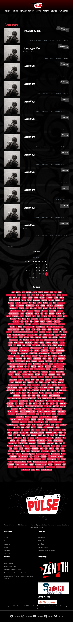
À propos (46, 11)
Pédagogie (27, 448)
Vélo (42, 313)
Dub (55, 292)
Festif (33, 395)
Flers (31, 456)
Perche (57, 427)
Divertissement (45, 451)
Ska (50, 316)
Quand (10, 435)
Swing (60, 377)
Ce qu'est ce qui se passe (42, 454)
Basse (34, 372)
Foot (46, 448)
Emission (55, 332)
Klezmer (31, 401)
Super (60, 432)
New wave (21, 379)
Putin (60, 443)
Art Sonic (21, 308)
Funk (29, 295)
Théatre (54, 319)
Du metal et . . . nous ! (58, 366)
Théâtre (49, 345)
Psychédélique (37, 364)
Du (25, 366)
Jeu (13, 454)
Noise (22, 329)
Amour (63, 451)
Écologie (26, 337)
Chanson (55, 337)
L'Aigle (57, 334)
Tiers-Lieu (10, 303)
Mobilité (42, 321)
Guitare (30, 409)
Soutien (20, 372)
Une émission (32, 443)
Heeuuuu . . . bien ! (22, 443)
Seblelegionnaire (20, 361)
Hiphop (15, 297)
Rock (23, 292)
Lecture (48, 409)
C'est (28, 435)
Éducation (34, 361)
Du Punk (29, 300)
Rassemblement (60, 350)
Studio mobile (33, 353)
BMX (52, 424)
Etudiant (29, 356)
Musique (42, 297)
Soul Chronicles (43, 538)
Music (23, 356)
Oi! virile (36, 387)
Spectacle (34, 393)
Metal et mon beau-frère (28, 398)
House (24, 295)
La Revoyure (49, 361)
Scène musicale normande (37, 432)
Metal (59, 292)
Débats (56, 297)
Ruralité (12, 326)
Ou (54, 361)
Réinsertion (49, 393)
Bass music (44, 395)
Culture (18, 292)
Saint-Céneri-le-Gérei (13, 329)
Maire (49, 358)
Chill (10, 297)
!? (57, 361)
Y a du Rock (14, 409)
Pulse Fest (25, 340)
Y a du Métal (48, 406)
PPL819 (19, 326)
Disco (46, 313)
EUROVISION (18, 382)
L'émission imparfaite (27, 374)
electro (59, 41)
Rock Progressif (52, 459)
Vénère (9, 334)
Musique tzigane (61, 398)
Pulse (61, 361)
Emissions (9, 446)
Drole (64, 464)
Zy (37, 606)
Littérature (38, 337)
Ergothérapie (62, 390)
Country (28, 329)
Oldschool (51, 313)
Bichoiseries (56, 329)
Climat (12, 361)
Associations (36, 385)
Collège (29, 345)
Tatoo (29, 364)
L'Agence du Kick (32, 31)
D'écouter (33, 435)
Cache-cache (57, 464)
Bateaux (12, 440)
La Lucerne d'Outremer (14, 356)
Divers (54, 295)
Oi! (19, 297)
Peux (16, 403)
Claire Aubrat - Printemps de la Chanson (17, 573)
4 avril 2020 (64, 206)
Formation (35, 324)
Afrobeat (61, 379)
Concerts (63, 446)
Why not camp (29, 313)
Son (32, 369)
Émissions (15, 11)
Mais (18, 435)
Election (38, 430)
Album (57, 446)
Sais (30, 403)
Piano (19, 377)
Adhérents (7, 554)
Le (14, 427)
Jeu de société (12, 443)
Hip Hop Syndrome (10, 566)
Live (31, 308)
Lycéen (62, 448)
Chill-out (41, 377)
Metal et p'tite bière (54, 395)
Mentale (40, 427)
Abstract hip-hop (13, 350)
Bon (56, 435)
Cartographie (10, 406)
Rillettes (52, 348)
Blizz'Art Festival (58, 305)
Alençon (37, 313)
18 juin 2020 (65, 82)
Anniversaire (35, 448)
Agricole (12, 393)
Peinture (9, 438)
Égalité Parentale (40, 326)
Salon (57, 448)
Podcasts (23, 11)
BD (31, 350)
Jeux (50, 337)
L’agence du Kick (32, 48)
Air (47, 430)
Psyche (59, 316)
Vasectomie (57, 321)
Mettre (35, 403)
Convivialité (46, 446)
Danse (38, 329)
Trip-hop (30, 297)
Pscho (42, 379)
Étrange (63, 459)
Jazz (19, 319)
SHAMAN (36, 321)
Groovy (64, 295)
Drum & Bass (18, 358)
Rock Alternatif (23, 401)
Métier (26, 321)
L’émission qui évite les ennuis (16, 324)
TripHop (30, 422)
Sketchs (10, 467)
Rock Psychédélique (24, 350)
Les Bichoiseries (30, 305)
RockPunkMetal (17, 438)
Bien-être (17, 374)
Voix (30, 372)
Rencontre (60, 382)
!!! (63, 443)
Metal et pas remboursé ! (14, 398)
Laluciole (63, 387)
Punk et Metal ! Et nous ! (21, 464)
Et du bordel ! (62, 337)
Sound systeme (14, 401)
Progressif (55, 342)
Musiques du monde (14, 300)
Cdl (18, 353)
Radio (34, 303)
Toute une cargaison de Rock (27, 411)
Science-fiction (11, 390)
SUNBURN (63, 334)
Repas (52, 446)
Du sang (52, 350)
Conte (34, 316)
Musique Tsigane (39, 401)
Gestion (43, 385)
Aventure (33, 419)
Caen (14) (49, 440)
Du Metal (9, 332)
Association (13, 319)
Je (41, 414)
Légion (10, 462)
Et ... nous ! (55, 406)
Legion (20, 337)
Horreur (44, 329)
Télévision (10, 374)
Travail (43, 345)
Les (50, 430)
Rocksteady (15, 316)
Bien (41, 340)
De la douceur (44, 350)
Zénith (23, 451)
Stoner (9, 337)
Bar (57, 403)
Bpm (48, 390)
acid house (39, 41)
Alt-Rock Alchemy (43, 547)
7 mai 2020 (65, 188)
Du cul (36, 332)
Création (15, 432)
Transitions (26, 446)
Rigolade (37, 374)
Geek (54, 308)
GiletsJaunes (13, 456)
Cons (63, 374)
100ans (8, 316)
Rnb (14, 345)
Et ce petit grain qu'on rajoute (21, 369)
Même (23, 435)
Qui (14, 435)
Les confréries (57, 430)
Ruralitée (54, 417)
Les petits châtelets (46, 469)
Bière (40, 308)
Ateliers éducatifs (24, 348)
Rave (65, 332)
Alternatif (44, 300)
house (31, 41)
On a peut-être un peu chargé (55, 456)
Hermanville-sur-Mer (56, 353)
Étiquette (21, 403)
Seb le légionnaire (23, 456)
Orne (28, 319)
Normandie (10, 358)
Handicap (33, 366)
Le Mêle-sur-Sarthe (32, 334)
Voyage (41, 356)
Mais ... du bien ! (61, 303)
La (54, 398)
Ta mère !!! (31, 414)
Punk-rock (27, 417)
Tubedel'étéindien (58, 393)
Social (33, 329)
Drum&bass (34, 377)
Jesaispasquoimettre (40, 464)
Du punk (9, 369)
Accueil (7, 11)
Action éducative (13, 340)
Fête (61, 332)
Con (44, 435)
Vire (40, 334)
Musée (48, 369)
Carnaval (13, 353)
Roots (19, 295)
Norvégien (23, 385)
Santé (49, 329)
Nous (32, 438)
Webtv (37, 469)
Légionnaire (52, 374)
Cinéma (12, 305)
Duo (39, 372)
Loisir (35, 308)
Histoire (49, 295)
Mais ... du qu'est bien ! (19, 462)
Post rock (54, 382)
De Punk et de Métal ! (13, 411)
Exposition (23, 440)
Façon (39, 435)
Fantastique (16, 395)
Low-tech (47, 424)
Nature (10, 342)
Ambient (55, 379)
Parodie (18, 393)
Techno (39, 303)
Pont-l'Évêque (28, 342)
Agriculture (20, 366)
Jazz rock (47, 382)
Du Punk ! (33, 427)
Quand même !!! (61, 411)
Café (29, 390)
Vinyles (54, 316)
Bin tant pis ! (10, 403)
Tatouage (37, 311)
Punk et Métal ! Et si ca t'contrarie (54, 401)
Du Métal (45, 303)
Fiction (64, 430)
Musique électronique (51, 419)
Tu (26, 403)
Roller (33, 424)
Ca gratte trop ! (55, 454)
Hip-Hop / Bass (19, 417)
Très (15, 467)
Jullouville (47, 319)
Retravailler (35, 319)
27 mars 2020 (64, 223)
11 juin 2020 (65, 100)
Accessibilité (50, 443)
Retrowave (48, 379)
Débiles (58, 374)
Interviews (27, 430)
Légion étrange (20, 406)
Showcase (45, 364)
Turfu (22, 427)
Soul (37, 295)
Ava (43, 409)
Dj (51, 377)
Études (54, 345)
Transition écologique (60, 364)
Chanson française (15, 311)
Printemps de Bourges (51, 432)
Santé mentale (35, 451)
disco (45, 41)
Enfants (55, 356)
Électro (28, 361)
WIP (63, 300)
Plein (43, 430)
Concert (45, 337)
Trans (37, 414)
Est (65, 432)
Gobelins (18, 454)
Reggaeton (48, 366)
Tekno (49, 356)
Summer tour (24, 353)
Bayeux (42, 342)
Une (38, 340)
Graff (32, 379)
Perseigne (48, 332)
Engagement (23, 422)
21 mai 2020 (65, 153)
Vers (18, 427)
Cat (31, 321)
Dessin (19, 345)
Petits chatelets (25, 469)
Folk (54, 303)
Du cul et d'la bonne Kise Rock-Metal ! (23, 332)
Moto (41, 448)
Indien (32, 469)
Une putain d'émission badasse (56, 462)
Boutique (54, 11)
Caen (18, 440)
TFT (20, 340)
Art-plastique (22, 409)
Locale (54, 414)
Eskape (17, 451)
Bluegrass (62, 435)
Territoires (33, 446)
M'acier (48, 414)
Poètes (24, 390)
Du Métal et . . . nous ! (12, 424)
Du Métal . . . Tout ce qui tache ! (48, 324)
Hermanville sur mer (44, 353)
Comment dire (41, 443)
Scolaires (41, 332)
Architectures (17, 446)
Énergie (50, 464)
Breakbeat (13, 377)
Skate (57, 424)
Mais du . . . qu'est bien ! (51, 340)
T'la (40, 403)
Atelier (41, 382)
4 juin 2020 (64, 117)
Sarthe (18, 390)
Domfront (48, 342)
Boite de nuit (61, 385)
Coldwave (62, 342)
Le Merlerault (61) (58, 440)
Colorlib (51, 606)
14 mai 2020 (65, 170)
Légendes (51, 300)
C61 (28, 366)
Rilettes (52, 403)
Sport (23, 311)
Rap (38, 316)
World (37, 305)
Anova (51, 364)
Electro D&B (52, 311)
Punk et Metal (61, 358)
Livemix (60, 419)
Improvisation (59, 372)
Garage (62, 297)
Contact (38, 11)
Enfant (28, 393)
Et (28, 438)
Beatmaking (26, 377)
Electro (35, 292)
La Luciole (24, 303)
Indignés (30, 459)
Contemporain (13, 379)
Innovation (43, 456)
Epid (52, 390)
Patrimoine (40, 366)
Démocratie (37, 459)
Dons (10, 448)
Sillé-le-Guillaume (50, 467)
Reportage (12, 366)
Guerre (21, 387)
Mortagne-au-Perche (48, 334)
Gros (24, 438)
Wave (37, 379)
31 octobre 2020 (64, 46)
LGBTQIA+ (36, 350)
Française (41, 361)
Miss (33, 430)
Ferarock (24, 297)
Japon (41, 319)
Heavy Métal (11, 414)
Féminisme (60, 319)
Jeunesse (59, 311)
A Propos (7, 551)
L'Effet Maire (61, 324)
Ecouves (36, 342)
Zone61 (28, 424)
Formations (61, 345)
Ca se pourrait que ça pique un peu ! (17, 459)
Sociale (29, 462)
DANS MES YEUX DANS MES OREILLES (20, 419)
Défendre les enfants (28, 326)
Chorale (15, 448)
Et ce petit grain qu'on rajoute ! (26, 467)
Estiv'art (63, 329)
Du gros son (11, 464)
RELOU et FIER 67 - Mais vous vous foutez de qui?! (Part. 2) (18, 577)
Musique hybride (24, 432)
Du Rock (24, 300)
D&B (30, 303)
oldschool (51, 41)
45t (50, 308)
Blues (59, 295)
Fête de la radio (20, 305)
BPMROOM (58, 438)
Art (63, 313)
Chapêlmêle (30, 311)
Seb (59, 459)
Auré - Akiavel (8, 563)
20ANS (22, 313)
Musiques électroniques (13, 430)
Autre (52, 435)
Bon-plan (51, 448)
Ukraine (44, 358)
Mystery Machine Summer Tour (55, 326)
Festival (40, 292)
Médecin (35, 356)
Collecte (57, 387)
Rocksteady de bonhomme (46, 387)
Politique (15, 337)
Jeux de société (41, 440)
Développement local (45, 417)
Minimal (27, 379)
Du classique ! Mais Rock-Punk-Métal (46, 411)
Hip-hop (36, 297)
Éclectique (28, 324)
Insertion (41, 393)
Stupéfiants (16, 321)
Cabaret (29, 358)
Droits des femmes (12, 387)
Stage (54, 358)
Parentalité (49, 321)
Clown (23, 393)
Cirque (25, 372)
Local (13, 292)
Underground (36, 300)
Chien (64, 438)
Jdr (45, 356)
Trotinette (22, 424)
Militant (63, 454)
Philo (24, 382)
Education (36, 456)
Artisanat (42, 390)
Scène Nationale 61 (39, 369)
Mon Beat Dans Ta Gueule (46, 551)
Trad (29, 395)
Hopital (44, 459)
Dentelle (54, 369)
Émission (32, 340)
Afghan (49, 385)
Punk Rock (45, 348)
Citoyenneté (15, 422)
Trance (39, 398)
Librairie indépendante (55, 422)
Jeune (28, 451)
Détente (45, 308)
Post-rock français (38, 422)
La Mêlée (41, 544)
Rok (47, 403)
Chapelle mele (14, 348)
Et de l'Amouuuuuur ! (21, 414)
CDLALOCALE (13, 372)
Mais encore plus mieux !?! (40, 462)
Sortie (54, 385)
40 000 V (40, 541)
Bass (33, 295)
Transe (55, 377)
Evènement (11, 451)
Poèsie (29, 385)
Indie (27, 308)
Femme (40, 446)
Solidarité (28, 316)
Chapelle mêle (37, 358)
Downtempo (41, 419)
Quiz (9, 454)
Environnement (13, 308)
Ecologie (42, 295)
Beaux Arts (60, 369)
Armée (21, 448)
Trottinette (63, 424)
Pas (48, 435)
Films (25, 387)
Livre (24, 345)
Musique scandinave (13, 385)
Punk (51, 292)
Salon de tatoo (61, 414)
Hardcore (58, 313)
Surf (36, 382)
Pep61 (32, 337)
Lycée (64, 316)
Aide (58, 451)
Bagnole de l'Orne (18, 342)
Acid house (44, 316)
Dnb (24, 358)
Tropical (47, 377)
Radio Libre (44, 372)
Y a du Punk (63, 406)
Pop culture (60, 308)
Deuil (46, 422)
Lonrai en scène (61, 467)
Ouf (56, 443)
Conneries (51, 372)
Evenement (30, 382)
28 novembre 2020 (63, 29)
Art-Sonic (17, 303)
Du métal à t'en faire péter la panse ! (17, 364)
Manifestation (36, 345)
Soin (56, 390)
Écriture (9, 432)
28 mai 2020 (64, 135)
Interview (28, 292)
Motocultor (50, 305)
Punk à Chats (37, 409)
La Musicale (49, 297)
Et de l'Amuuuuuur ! (49, 427)
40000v (31, 464)
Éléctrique (44, 374)
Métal (23, 319)
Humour (43, 305)
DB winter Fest (40, 467)
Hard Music (45, 311)
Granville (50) (31, 440)
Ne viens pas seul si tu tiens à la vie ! (44, 438)
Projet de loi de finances (19, 334)
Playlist (31, 11)
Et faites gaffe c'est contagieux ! (34, 406)
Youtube (53, 451)
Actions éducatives (57, 409)
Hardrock (57, 300)
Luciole (22, 316)
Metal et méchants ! (36, 348)
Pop (50, 303)
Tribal (38, 395)
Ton (43, 403)
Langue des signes (47, 398)
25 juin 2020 (65, 64)
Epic (22, 321)
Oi (22, 430)
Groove (11, 382)
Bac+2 (30, 387)
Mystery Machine (11, 295)
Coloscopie (61, 340)
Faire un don (63, 11)
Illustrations (63, 403)
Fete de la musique (14, 313)
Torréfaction (35, 390)
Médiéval (24, 395)
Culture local (59, 348)
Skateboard (40, 424)
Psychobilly (35, 417)
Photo (10, 345)
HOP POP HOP (62, 356)
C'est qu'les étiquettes (28, 454)
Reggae (46, 292)
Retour (27, 427)
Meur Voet (29, 66)
